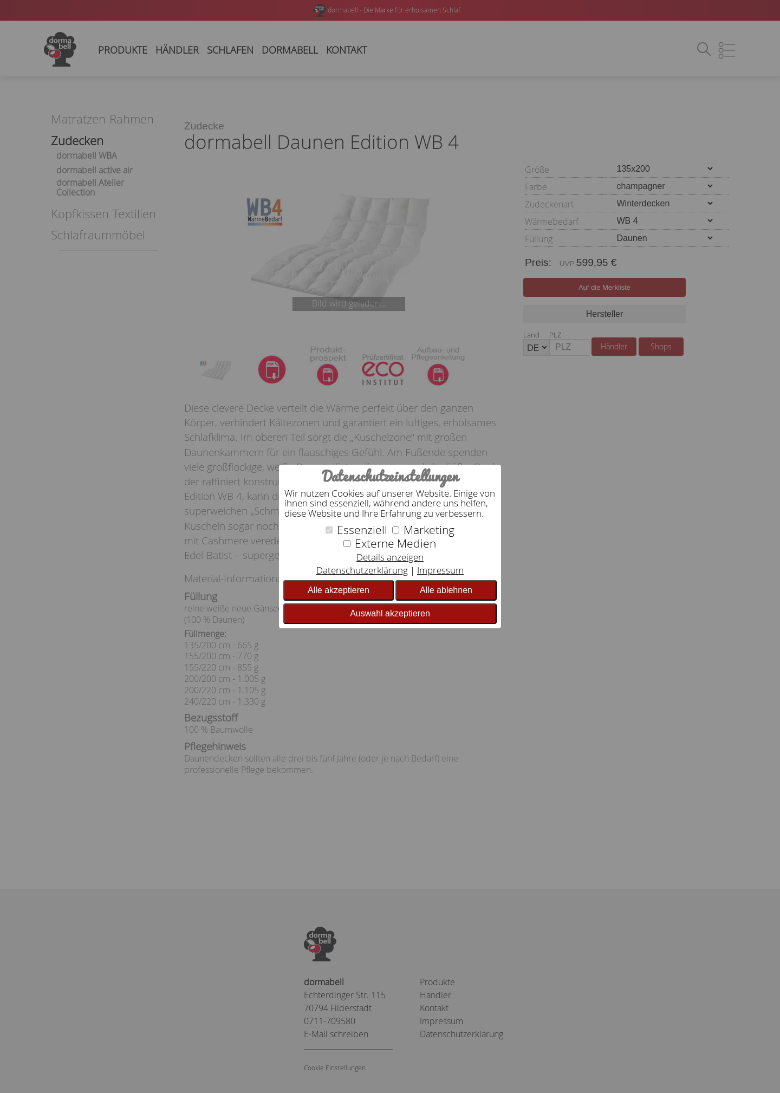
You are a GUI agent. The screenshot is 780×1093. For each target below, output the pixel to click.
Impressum (440, 570)
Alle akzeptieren (338, 590)
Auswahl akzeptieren (390, 613)
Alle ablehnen (446, 590)
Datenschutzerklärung (362, 570)
